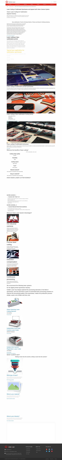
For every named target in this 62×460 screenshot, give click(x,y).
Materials (25, 4)
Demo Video (27, 453)
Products (9, 4)
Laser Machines (28, 448)
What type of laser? (12, 375)
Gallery (32, 4)
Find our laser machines (10, 379)
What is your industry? (13, 416)
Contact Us (52, 4)
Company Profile (38, 448)
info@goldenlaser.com (8, 449)
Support (38, 4)
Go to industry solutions (10, 420)
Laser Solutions (17, 4)
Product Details (9, 314)
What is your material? (13, 394)
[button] (10, 35)
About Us (44, 4)
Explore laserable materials (11, 398)
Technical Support (38, 450)
